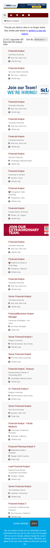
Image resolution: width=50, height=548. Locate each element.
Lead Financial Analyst (19, 466)
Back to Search (11, 21)
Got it (34, 523)
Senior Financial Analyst (19, 296)
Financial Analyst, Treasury (21, 369)
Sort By (29, 39)
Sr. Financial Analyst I (18, 389)
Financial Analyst (16, 51)
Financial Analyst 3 (17, 503)
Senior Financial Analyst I (20, 337)
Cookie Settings (20, 523)
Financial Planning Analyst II (21, 446)
